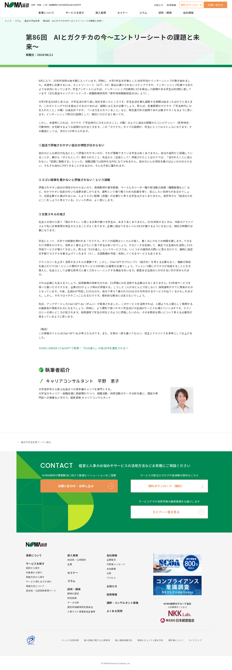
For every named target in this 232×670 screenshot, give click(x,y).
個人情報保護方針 (123, 640)
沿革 (109, 573)
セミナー (122, 13)
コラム (143, 13)
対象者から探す (34, 572)
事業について (46, 13)
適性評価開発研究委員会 (80, 607)
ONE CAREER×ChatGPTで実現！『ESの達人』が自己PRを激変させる (83, 348)
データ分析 (73, 602)
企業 (69, 564)
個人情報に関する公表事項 (97, 640)
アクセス (111, 577)
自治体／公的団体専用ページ (41, 590)
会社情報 (188, 13)
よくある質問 (115, 611)
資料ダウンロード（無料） (166, 486)
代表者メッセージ (116, 564)
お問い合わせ (215, 5)
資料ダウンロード (191, 5)
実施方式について (35, 586)
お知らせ (158, 5)
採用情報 (171, 5)
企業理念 (111, 559)
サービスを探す (75, 13)
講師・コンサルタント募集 (123, 603)
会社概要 (111, 568)
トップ (8, 20)
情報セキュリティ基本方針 (150, 640)
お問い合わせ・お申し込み (76, 486)
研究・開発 (165, 13)
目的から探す (33, 568)
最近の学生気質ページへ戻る (36, 442)
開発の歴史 (73, 593)
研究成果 (72, 598)
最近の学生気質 (32, 20)
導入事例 (100, 13)
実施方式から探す (35, 577)
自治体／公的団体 (76, 559)
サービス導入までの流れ (39, 581)
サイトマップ (195, 640)
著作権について (176, 640)
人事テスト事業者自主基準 (81, 611)
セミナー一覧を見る (166, 512)
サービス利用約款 (70, 640)
